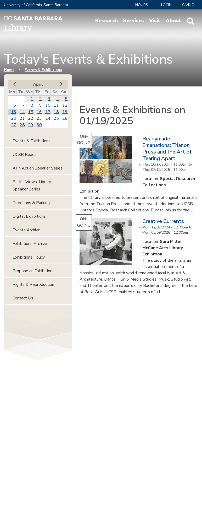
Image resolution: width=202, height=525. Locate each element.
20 (13, 118)
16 (39, 112)
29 (30, 125)
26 (65, 118)
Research (106, 20)
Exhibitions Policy (29, 257)
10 (47, 105)
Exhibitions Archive (30, 244)
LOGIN (166, 4)
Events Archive (26, 230)
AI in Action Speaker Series (38, 168)
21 (22, 118)
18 (56, 112)
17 (47, 112)
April (38, 84)
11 (56, 105)
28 (22, 125)
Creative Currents (163, 221)
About (173, 20)
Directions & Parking (31, 203)
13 (13, 112)
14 (22, 112)
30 (39, 125)
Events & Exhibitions (43, 69)
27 (13, 125)
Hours (141, 4)
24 (47, 118)
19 (65, 112)
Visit (154, 20)
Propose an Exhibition (32, 271)
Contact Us (23, 298)
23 (39, 118)
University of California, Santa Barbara (36, 4)
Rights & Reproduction (33, 284)
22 (30, 118)
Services (133, 20)
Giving (188, 4)
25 (56, 118)
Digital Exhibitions (29, 216)
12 (65, 105)
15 (30, 112)
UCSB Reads (25, 154)
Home (9, 69)
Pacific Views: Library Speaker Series (32, 185)
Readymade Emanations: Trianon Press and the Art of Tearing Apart (167, 148)
